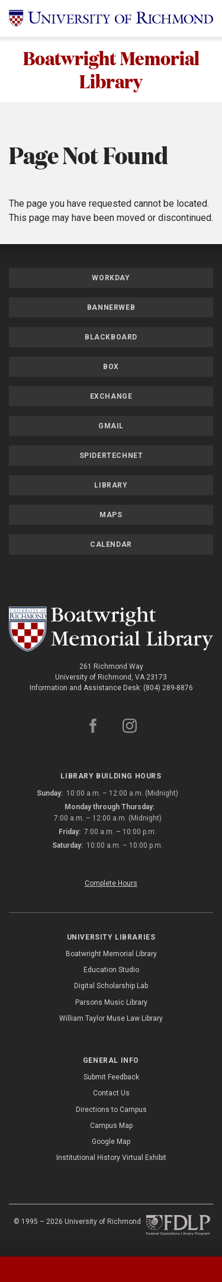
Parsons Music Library (111, 1002)
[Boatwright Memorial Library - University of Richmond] (111, 629)
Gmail (111, 426)
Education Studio (111, 970)
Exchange (111, 397)
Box (111, 367)
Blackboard (111, 338)
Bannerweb (111, 308)
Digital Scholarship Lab (111, 986)
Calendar (111, 545)
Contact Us (111, 1093)
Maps (110, 515)
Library (110, 486)
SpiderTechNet (111, 456)
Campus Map (111, 1125)
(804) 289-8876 (168, 688)
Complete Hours (111, 883)
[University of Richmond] (111, 18)
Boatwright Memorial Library (111, 69)
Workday (111, 278)
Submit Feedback (111, 1077)
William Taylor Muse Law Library (111, 1018)
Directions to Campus (111, 1109)
